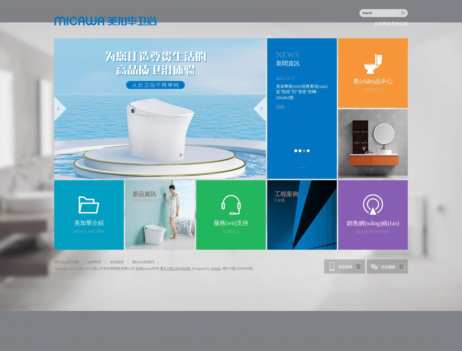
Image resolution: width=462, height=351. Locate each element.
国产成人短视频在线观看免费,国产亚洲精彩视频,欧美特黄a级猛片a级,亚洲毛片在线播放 (131, 343)
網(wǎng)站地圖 (66, 262)
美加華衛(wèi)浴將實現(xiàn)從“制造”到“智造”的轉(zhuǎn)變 (302, 92)
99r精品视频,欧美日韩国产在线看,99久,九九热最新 (45, 327)
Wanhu (216, 268)
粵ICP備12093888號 (175, 268)
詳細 (280, 107)
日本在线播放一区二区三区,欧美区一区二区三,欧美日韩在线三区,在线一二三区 (126, 348)
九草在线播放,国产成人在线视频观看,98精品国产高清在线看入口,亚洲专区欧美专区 (288, 343)
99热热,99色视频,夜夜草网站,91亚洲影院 (236, 348)
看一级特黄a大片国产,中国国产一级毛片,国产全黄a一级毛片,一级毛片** (79, 337)
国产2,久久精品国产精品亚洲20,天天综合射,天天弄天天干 (197, 337)
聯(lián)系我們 (143, 262)
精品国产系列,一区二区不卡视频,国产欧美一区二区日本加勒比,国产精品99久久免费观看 (330, 337)
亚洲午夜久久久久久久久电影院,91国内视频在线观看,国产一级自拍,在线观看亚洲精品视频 (251, 332)
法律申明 (94, 262)
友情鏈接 (117, 262)
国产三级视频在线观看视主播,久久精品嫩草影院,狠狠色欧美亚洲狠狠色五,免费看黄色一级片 (357, 348)
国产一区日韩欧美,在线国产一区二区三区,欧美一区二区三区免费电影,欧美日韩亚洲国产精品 (84, 332)
